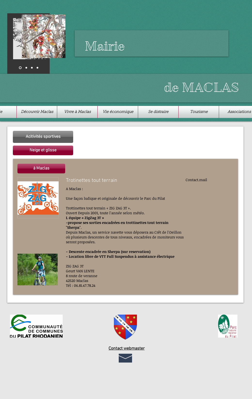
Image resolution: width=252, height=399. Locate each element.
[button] (43, 150)
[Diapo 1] (20, 67)
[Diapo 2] (26, 68)
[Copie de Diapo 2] (37, 68)
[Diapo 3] (32, 68)
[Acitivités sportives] (43, 137)
